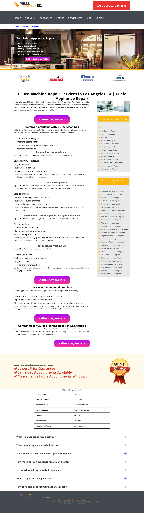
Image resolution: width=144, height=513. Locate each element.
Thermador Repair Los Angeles (113, 210)
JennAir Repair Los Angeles (111, 270)
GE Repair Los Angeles (110, 239)
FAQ (58, 500)
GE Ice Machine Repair (110, 166)
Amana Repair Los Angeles (111, 194)
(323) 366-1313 (117, 5)
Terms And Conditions (79, 500)
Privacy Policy (66, 500)
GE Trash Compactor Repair (112, 163)
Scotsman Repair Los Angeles (112, 251)
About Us (30, 17)
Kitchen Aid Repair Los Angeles (113, 232)
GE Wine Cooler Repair (110, 144)
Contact (99, 17)
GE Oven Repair (107, 137)
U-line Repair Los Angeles (111, 261)
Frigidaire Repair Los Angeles (112, 235)
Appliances (45, 17)
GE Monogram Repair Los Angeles (114, 229)
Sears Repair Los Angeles (111, 220)
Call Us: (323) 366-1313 (52, 119)
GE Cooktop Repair (108, 131)
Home (17, 17)
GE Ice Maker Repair (109, 169)
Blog (88, 17)
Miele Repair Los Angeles (111, 274)
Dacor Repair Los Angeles (111, 197)
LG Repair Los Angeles (110, 248)
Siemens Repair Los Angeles (112, 258)
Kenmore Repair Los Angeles (112, 242)
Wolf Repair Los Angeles (110, 207)
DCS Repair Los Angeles (110, 255)
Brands (60, 17)
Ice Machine (35, 26)
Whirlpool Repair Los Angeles (112, 213)
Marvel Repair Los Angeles (111, 267)
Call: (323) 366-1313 (37, 58)
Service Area (75, 17)
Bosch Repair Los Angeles (111, 204)
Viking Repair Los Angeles (111, 223)
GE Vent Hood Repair (109, 150)
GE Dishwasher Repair (110, 147)
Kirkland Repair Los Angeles (112, 264)
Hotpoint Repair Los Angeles (112, 191)
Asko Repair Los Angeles (110, 201)
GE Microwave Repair (109, 159)
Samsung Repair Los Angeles (112, 245)
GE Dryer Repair (107, 128)
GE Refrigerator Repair (110, 153)
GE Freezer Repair (108, 134)
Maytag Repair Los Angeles (111, 226)
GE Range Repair (107, 156)
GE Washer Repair (108, 140)
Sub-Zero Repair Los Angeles (112, 216)
